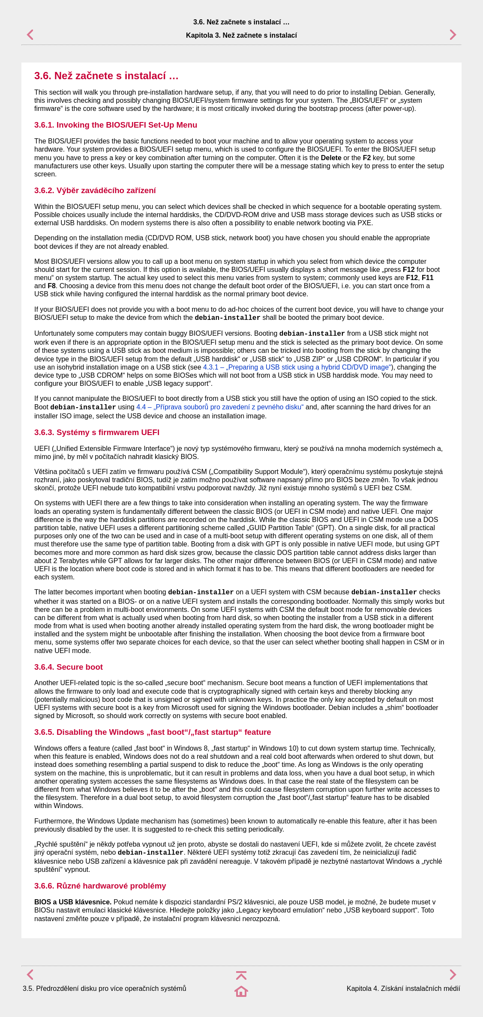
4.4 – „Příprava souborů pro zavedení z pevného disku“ (219, 407)
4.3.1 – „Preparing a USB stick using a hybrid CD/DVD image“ (297, 367)
